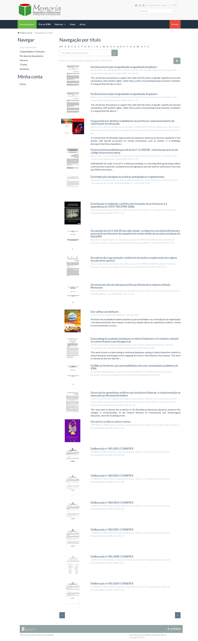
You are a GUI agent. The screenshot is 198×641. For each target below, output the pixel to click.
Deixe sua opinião (46, 635)
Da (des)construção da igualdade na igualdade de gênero (124, 67)
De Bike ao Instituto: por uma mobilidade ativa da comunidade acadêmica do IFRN (134, 367)
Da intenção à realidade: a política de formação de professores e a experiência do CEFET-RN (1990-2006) (129, 205)
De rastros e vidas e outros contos (111, 421)
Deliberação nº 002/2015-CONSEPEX (112, 529)
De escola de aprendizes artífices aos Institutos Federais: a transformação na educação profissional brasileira (135, 394)
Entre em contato (28, 635)
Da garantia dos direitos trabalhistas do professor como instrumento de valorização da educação (132, 122)
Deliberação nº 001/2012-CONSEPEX (112, 448)
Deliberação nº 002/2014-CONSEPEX (112, 502)
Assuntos (24, 69)
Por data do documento (31, 56)
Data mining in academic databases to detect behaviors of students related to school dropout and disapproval (134, 340)
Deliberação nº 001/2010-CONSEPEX (112, 583)
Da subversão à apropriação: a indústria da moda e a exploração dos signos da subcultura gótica (134, 259)
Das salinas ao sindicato (105, 311)
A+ (175, 5)
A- (169, 5)
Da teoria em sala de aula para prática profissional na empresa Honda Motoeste (130, 286)
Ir (114, 53)
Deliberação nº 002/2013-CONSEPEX (112, 475)
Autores (24, 60)
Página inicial (25, 33)
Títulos (23, 64)
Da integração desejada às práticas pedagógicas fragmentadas (127, 176)
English (163, 5)
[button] (60, 24)
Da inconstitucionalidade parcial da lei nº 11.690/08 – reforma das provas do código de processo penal (134, 151)
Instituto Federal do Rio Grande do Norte (147, 635)
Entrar (23, 84)
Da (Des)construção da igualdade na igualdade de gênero (124, 94)
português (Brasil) (153, 5)
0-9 (61, 46)
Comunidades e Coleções (32, 51)
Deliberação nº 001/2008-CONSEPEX (112, 556)
